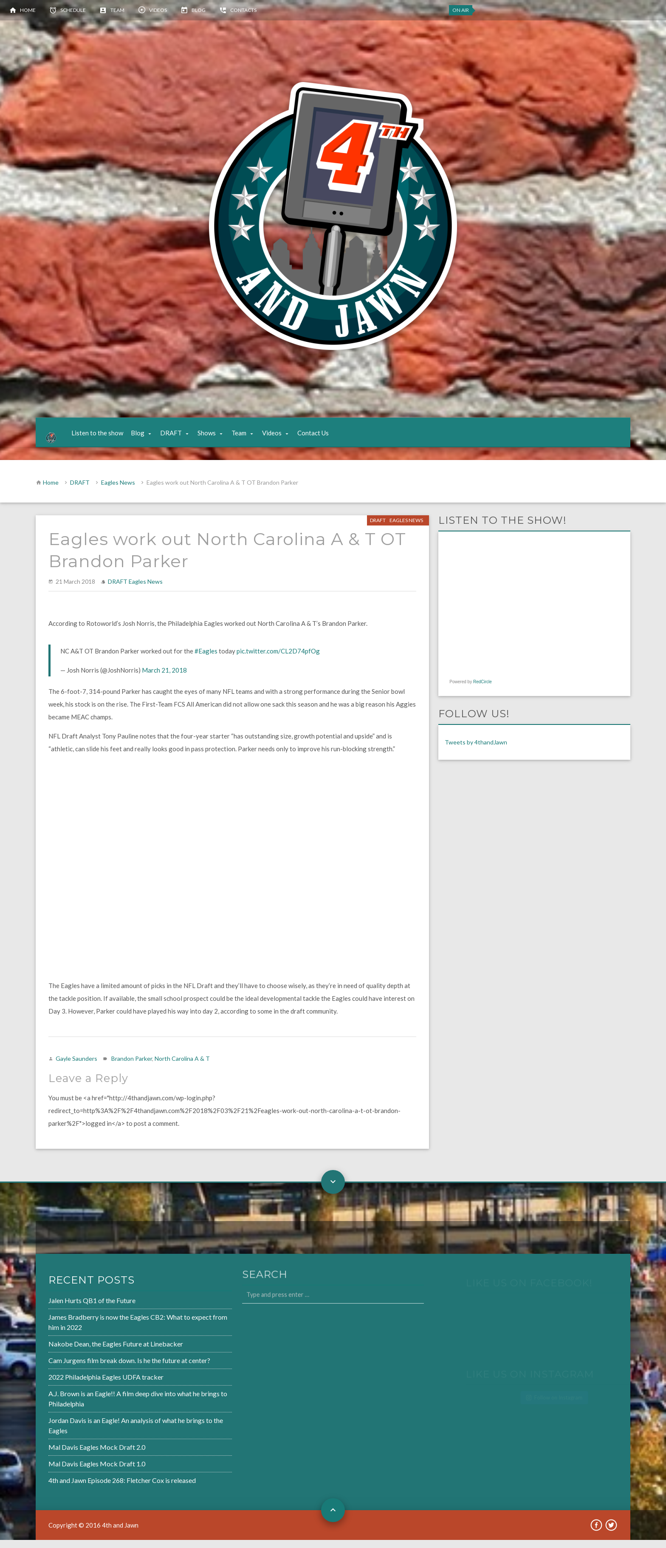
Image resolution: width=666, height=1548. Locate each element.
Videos (158, 10)
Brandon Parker (131, 1066)
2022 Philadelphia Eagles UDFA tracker (80, 1385)
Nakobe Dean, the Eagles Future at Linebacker (89, 1354)
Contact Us (320, 437)
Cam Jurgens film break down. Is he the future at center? (102, 1370)
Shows (214, 437)
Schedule (73, 10)
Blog (199, 10)
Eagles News (118, 490)
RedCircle (482, 690)
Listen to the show (105, 437)
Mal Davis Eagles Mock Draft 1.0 (71, 1468)
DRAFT (178, 437)
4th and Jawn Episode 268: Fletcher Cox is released (95, 1484)
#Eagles (206, 659)
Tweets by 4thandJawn (476, 750)
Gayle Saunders (76, 1066)
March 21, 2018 (164, 678)
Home (28, 10)
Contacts (243, 10)
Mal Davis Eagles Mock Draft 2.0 (71, 1452)
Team (117, 10)
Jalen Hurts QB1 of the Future (66, 1312)
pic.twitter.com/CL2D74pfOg (278, 659)
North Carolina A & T (182, 1066)
